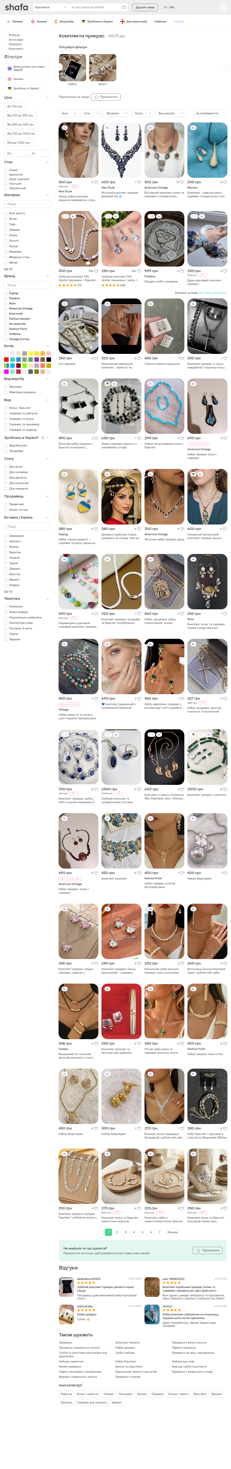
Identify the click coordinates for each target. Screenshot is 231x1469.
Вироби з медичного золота (78, 1377)
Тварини (12, 639)
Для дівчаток (15, 478)
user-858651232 (174, 1279)
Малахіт (12, 580)
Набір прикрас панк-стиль (205, 1054)
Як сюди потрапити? (213, 293)
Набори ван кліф (183, 1361)
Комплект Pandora (127, 1342)
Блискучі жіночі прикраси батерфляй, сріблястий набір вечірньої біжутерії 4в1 (164, 1135)
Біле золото (14, 213)
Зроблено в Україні (97, 21)
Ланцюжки (125, 1394)
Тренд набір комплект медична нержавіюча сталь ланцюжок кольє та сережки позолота (78, 198)
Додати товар (145, 7)
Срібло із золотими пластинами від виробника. (83, 1354)
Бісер (10, 219)
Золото (11, 241)
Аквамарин (14, 536)
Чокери (109, 1394)
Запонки (66, 1402)
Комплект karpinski (114, 878)
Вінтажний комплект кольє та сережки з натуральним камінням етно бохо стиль (164, 194)
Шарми (116, 1402)
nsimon (167, 1306)
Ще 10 (8, 591)
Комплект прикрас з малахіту (206, 795)
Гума (9, 224)
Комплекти (13, 49)
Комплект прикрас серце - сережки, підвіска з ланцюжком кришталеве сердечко (77, 971)
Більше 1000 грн (18, 143)
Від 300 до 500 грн (20, 124)
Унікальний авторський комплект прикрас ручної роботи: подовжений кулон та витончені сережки (207, 536)
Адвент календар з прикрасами (80, 1372)
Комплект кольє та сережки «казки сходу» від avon (206, 626)
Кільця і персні (178, 1394)
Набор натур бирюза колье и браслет (163, 445)
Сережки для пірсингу (92, 1402)
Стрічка (179, 21)
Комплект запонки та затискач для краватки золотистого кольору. (116, 1051)
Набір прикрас (87, 1314)
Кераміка (13, 252)
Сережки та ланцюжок (21, 424)
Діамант (12, 569)
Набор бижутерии (199, 878)
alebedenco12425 (88, 1279)
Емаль (11, 235)
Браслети (200, 1394)
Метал (11, 263)
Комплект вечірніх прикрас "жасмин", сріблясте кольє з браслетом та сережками (77, 1215)
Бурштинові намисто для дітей (136, 1372)
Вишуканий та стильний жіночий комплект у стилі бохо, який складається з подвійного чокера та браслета (76, 1056)
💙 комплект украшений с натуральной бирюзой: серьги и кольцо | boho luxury (121, 706)
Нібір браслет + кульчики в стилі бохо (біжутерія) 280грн (207, 1135)
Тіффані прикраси (184, 1348)
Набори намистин (71, 1361)
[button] (59, 67)
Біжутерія (13, 387)
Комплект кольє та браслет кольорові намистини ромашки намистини (205, 1219)
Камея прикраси (70, 1366)
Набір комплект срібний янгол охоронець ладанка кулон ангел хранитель (191, 1316)
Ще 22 (8, 269)
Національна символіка (22, 617)
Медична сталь (17, 257)
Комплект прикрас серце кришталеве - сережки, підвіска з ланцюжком (118, 971)
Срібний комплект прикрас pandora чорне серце (105, 1289)
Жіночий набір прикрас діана (164, 539)
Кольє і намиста (88, 1394)
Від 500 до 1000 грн (21, 133)
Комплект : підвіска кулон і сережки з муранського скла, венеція (207, 194)
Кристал (12, 574)
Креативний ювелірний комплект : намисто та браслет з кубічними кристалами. (117, 365)
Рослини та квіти (18, 628)
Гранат (11, 563)
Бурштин (12, 552)
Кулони (142, 1394)
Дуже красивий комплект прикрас (204, 282)
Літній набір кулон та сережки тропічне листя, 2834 (161, 1051)
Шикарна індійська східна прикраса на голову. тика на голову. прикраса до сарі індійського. (120, 536)
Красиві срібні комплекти (189, 1366)
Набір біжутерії (125, 1361)
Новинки (160, 21)
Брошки (216, 1394)
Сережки (157, 1394)
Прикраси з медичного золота (79, 1348)
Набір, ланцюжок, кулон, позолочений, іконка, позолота (160, 621)
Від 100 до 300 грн (20, 115)
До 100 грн (14, 106)
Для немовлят (16, 488)
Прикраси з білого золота (189, 1342)
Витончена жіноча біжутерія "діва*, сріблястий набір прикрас (206, 971)
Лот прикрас (67, 364)
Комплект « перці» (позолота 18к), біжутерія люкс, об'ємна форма (164, 796)
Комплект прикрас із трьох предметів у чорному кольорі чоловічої (207, 365)
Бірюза (11, 547)
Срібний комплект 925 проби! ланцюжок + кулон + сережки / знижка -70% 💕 (119, 278)
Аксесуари (13, 40)
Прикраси (65, 1342)
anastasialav (85, 1306)
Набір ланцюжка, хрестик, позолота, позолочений (204, 709)
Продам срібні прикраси (161, 281)
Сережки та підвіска (20, 430)
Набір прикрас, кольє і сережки (74, 891)
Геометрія (13, 606)
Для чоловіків (16, 472)
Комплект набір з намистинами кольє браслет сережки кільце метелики (164, 1219)
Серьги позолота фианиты (162, 364)
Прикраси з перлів (127, 1377)
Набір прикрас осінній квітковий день (159, 885)
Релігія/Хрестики (18, 623)
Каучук (11, 246)
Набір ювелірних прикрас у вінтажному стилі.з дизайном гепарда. (164, 706)
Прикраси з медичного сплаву (192, 1372)
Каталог (15, 21)
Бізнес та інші (16, 510)
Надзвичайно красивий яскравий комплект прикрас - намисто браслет (78, 625)
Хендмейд (64, 21)
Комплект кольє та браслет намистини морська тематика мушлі (119, 1219)
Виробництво (16, 445)
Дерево (12, 230)
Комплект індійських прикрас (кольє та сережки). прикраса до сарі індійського (189, 1289)
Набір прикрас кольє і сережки (202, 456)
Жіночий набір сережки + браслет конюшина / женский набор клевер (76, 445)
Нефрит (12, 585)
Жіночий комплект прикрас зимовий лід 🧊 (120, 194)
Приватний (14, 504)
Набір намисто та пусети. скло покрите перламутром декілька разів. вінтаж (77, 716)
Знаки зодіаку (16, 612)
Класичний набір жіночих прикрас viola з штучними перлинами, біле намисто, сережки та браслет (162, 971)
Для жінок (13, 467)
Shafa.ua (12, 35)
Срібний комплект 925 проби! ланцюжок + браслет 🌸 (77, 278)
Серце (11, 634)
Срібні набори (125, 1353)
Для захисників (133, 21)
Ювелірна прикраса (20, 392)
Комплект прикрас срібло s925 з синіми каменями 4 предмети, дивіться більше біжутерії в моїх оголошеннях (78, 800)
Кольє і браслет (17, 408)
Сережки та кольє (19, 419)
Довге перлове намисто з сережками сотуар (119, 445)
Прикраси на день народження (193, 1353)
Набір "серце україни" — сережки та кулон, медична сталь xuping (77, 541)
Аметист (12, 541)
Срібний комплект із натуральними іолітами (117, 800)
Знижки (39, 21)
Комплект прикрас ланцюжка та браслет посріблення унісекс (120, 621)
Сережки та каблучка (21, 413)
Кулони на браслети (128, 1366)
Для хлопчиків (16, 483)
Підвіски (66, 1394)
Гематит (12, 558)
